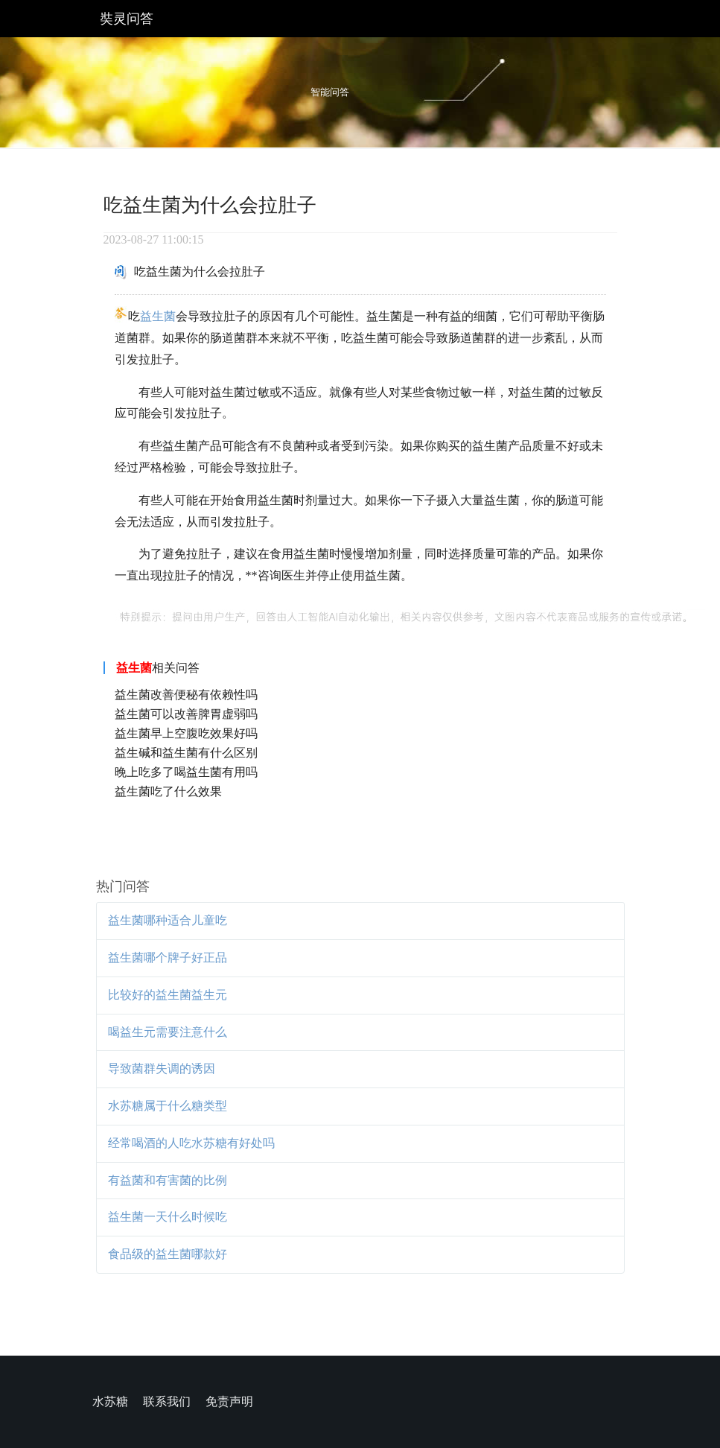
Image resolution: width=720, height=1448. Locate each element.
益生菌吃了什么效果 (168, 791)
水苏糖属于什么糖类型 (167, 1105)
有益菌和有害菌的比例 (167, 1180)
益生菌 (158, 316)
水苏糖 (110, 1401)
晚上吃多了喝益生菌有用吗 (186, 772)
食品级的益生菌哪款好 (167, 1254)
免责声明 (229, 1401)
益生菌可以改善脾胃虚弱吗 (186, 714)
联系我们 (167, 1401)
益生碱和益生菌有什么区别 (186, 752)
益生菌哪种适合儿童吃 (167, 920)
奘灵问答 (126, 18)
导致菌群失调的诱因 (161, 1068)
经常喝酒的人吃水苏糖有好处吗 (191, 1143)
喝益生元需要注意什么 (167, 1032)
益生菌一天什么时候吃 (167, 1216)
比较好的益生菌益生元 (167, 994)
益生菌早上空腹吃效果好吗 (186, 733)
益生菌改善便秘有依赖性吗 (186, 694)
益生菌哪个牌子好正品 (167, 957)
